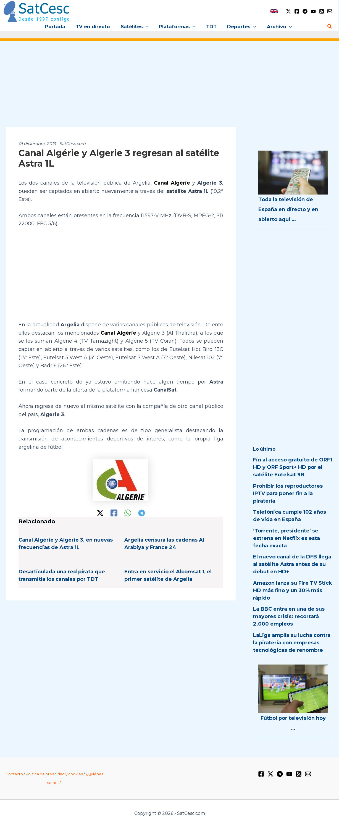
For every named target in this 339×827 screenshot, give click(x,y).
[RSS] (321, 11)
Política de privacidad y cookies (54, 774)
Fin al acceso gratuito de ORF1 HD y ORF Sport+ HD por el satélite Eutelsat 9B (292, 467)
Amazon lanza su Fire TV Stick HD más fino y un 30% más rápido (292, 590)
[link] (274, 11)
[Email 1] (329, 11)
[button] (146, 26)
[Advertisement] (169, 88)
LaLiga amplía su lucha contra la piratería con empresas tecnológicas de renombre (291, 642)
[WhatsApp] (127, 513)
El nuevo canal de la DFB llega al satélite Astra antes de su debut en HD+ (292, 564)
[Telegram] (305, 11)
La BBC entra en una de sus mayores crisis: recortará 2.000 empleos (289, 616)
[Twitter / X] (288, 11)
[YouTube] (313, 11)
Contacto (14, 774)
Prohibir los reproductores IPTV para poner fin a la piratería (288, 493)
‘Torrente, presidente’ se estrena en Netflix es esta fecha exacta (286, 538)
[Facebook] (296, 11)
